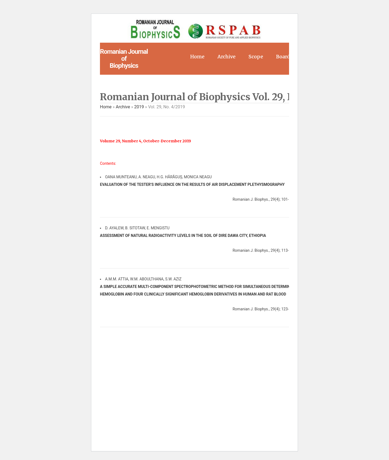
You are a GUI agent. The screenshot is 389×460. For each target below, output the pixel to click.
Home (197, 56)
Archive (226, 56)
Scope (256, 56)
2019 (139, 106)
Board (283, 56)
